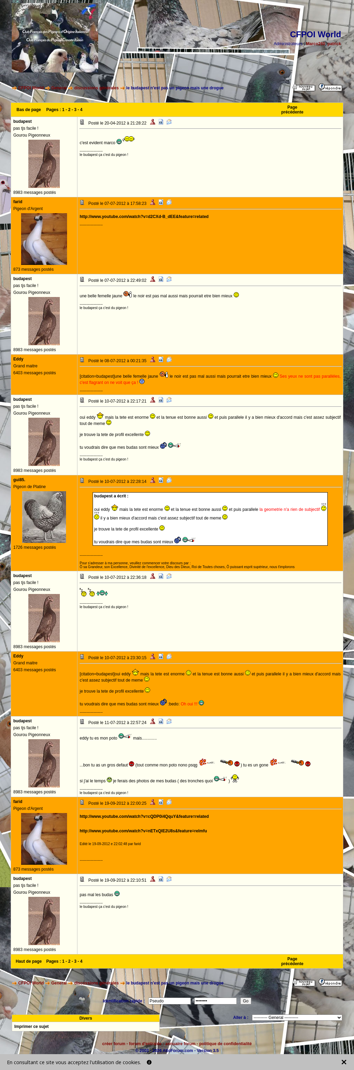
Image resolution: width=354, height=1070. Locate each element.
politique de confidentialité (225, 1043)
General (59, 88)
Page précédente (292, 110)
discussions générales (96, 88)
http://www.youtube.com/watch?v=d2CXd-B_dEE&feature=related (144, 216)
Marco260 (315, 43)
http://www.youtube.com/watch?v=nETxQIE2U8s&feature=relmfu (143, 831)
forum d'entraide (145, 1043)
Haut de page (28, 961)
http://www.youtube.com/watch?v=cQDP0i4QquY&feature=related (144, 816)
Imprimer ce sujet (31, 1026)
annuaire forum (180, 1043)
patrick (334, 43)
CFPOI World (31, 88)
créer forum (113, 1043)
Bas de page (29, 109)
